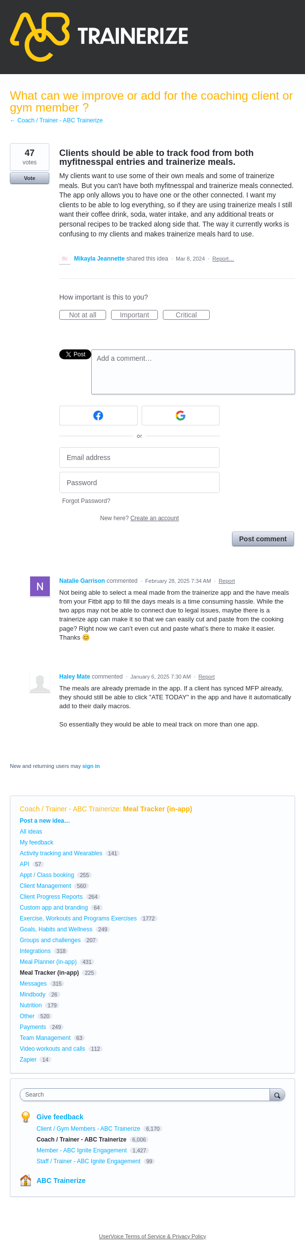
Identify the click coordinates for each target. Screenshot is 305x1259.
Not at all (87, 315)
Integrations (35, 951)
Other (27, 1016)
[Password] (139, 482)
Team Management (45, 1037)
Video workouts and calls (52, 1048)
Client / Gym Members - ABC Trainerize (89, 1128)
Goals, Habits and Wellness (56, 929)
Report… (223, 259)
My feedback (36, 842)
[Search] (277, 1094)
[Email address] (139, 457)
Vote (29, 178)
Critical (193, 315)
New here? (139, 518)
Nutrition (31, 1005)
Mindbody (32, 994)
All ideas (31, 831)
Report (227, 581)
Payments (33, 1027)
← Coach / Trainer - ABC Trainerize (56, 120)
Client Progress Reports (51, 896)
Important (139, 315)
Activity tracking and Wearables (61, 853)
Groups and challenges (50, 940)
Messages (33, 983)
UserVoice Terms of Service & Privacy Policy (152, 1236)
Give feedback (60, 1117)
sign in (91, 766)
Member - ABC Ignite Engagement (82, 1150)
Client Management (45, 885)
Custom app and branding (54, 907)
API (24, 864)
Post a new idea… (45, 820)
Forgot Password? (86, 500)
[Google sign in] (181, 415)
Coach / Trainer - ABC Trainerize (69, 809)
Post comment (263, 539)
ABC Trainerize (61, 1180)
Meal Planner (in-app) (48, 961)
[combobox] (147, 1094)
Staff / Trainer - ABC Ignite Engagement (89, 1161)
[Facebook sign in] (98, 415)
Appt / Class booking (47, 875)
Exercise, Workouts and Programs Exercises (78, 918)
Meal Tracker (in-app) (157, 809)
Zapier (28, 1059)
